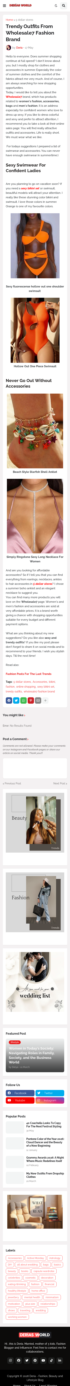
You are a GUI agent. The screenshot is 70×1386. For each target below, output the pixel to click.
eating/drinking (17, 1284)
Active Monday (35, 1258)
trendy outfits (14, 691)
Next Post (59, 783)
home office (38, 1290)
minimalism (52, 1297)
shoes (11, 1310)
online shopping (26, 686)
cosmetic (30, 1277)
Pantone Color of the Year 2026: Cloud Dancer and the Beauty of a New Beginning (45, 1142)
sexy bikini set (45, 686)
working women (17, 1317)
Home (9, 20)
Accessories (40, 681)
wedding (41, 1310)
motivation (14, 1303)
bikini (52, 681)
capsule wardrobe (44, 1271)
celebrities (14, 1277)
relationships (48, 1303)
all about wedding (27, 1264)
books (24, 1271)
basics (57, 1264)
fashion (10, 686)
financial (49, 1284)
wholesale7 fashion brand (39, 691)
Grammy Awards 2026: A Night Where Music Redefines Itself (45, 1159)
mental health (32, 1297)
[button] (4, 6)
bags (46, 1264)
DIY (10, 1264)
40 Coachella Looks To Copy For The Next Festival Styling (43, 1125)
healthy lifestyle (17, 1290)
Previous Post (13, 783)
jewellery (13, 1297)
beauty (12, 1271)
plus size (30, 1303)
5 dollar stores (24, 20)
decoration (47, 1277)
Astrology (54, 1258)
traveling (25, 1310)
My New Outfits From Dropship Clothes (45, 1175)
